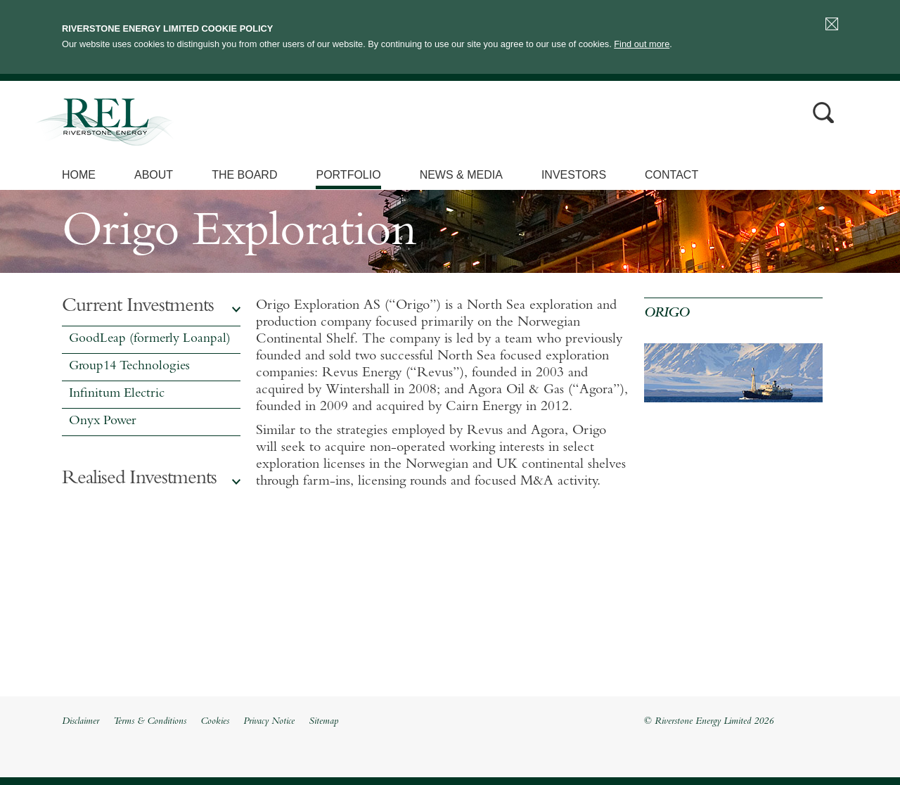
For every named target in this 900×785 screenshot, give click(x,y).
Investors (573, 175)
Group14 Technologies (129, 367)
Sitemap (323, 722)
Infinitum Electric (117, 394)
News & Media (461, 175)
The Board (244, 175)
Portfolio (348, 175)
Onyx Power (102, 421)
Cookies (214, 722)
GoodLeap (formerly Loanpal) (150, 339)
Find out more (641, 44)
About (153, 175)
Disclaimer (80, 722)
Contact (671, 175)
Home (79, 175)
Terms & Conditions (149, 722)
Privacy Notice (269, 722)
